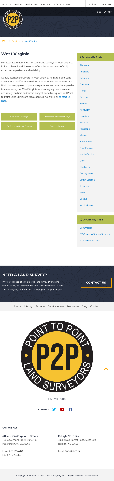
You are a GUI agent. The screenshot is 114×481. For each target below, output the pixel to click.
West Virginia (86, 205)
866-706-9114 (104, 11)
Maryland (84, 122)
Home (18, 306)
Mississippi (85, 129)
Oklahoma (85, 167)
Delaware (85, 84)
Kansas (83, 103)
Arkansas (84, 71)
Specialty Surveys (57, 126)
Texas (82, 192)
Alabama (84, 65)
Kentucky (85, 110)
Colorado (84, 78)
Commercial (86, 228)
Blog (84, 306)
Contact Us (96, 282)
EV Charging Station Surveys (19, 126)
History (28, 306)
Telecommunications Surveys (57, 116)
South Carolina (87, 179)
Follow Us (92, 5)
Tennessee (85, 186)
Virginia (83, 199)
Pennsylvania (86, 173)
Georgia (84, 97)
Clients (57, 4)
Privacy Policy (91, 475)
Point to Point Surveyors (13, 19)
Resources (46, 4)
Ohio (82, 160)
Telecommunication (90, 240)
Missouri (84, 135)
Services (18, 4)
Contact (67, 4)
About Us (6, 4)
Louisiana (84, 116)
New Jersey (86, 141)
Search (106, 4)
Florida (83, 90)
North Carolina (87, 154)
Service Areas (31, 4)
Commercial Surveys (19, 116)
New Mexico (86, 148)
